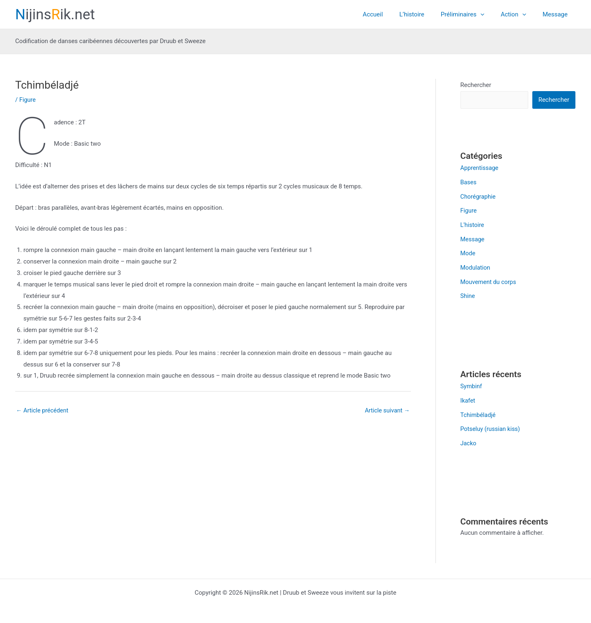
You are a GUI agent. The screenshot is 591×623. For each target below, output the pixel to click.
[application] (491, 14)
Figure (28, 99)
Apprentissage (480, 168)
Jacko (468, 438)
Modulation (476, 265)
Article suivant (386, 411)
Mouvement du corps (489, 279)
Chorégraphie (478, 196)
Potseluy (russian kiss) (491, 424)
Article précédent (43, 411)
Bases (468, 182)
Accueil (391, 14)
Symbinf (471, 383)
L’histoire (426, 14)
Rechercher (475, 85)
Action (519, 14)
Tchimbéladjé (478, 411)
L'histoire (472, 223)
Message (557, 14)
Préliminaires (473, 14)
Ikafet (468, 397)
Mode (468, 251)
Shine (468, 293)
